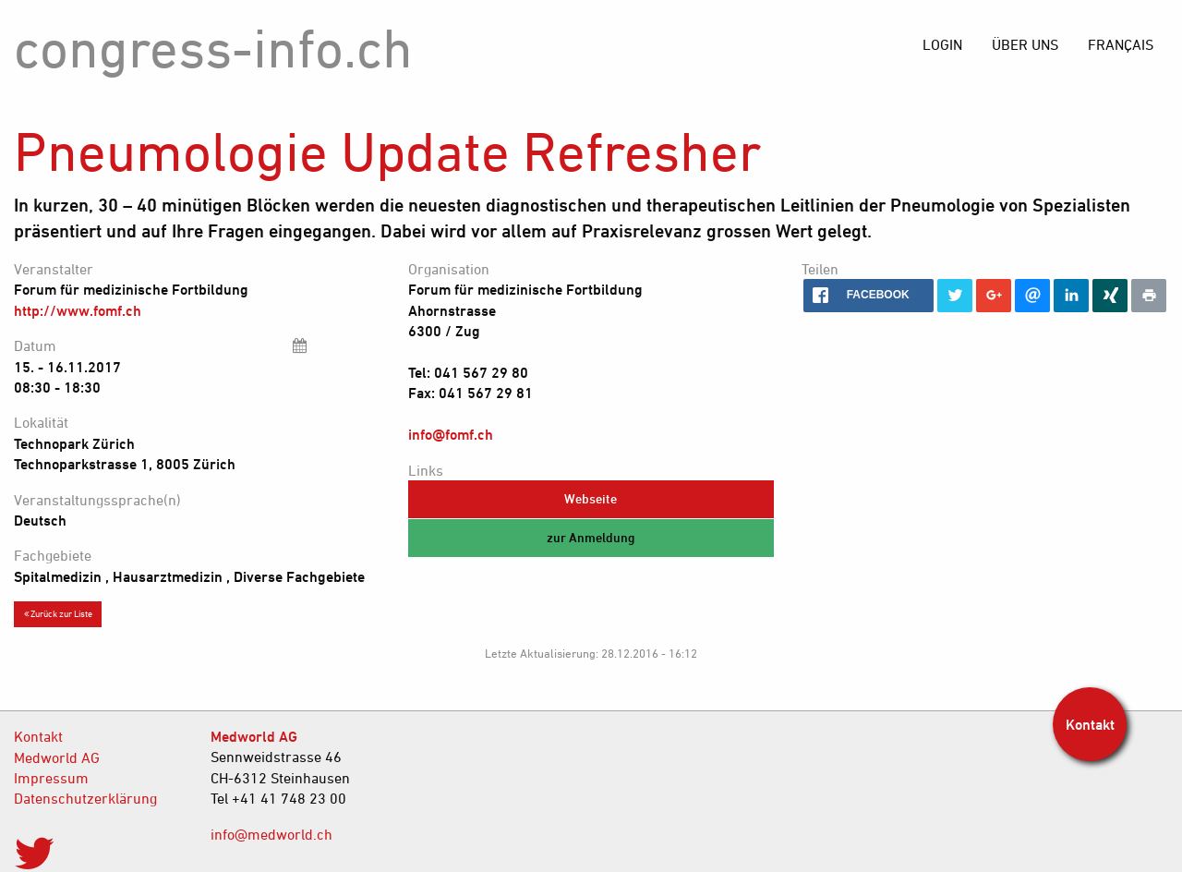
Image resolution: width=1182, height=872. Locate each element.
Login (942, 44)
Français (1120, 44)
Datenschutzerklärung (85, 798)
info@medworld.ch (271, 834)
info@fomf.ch (450, 434)
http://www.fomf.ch (77, 310)
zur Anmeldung (591, 537)
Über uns (1025, 44)
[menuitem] (1120, 44)
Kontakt (38, 736)
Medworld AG (57, 757)
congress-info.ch (213, 48)
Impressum (51, 777)
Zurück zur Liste (58, 613)
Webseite (590, 498)
